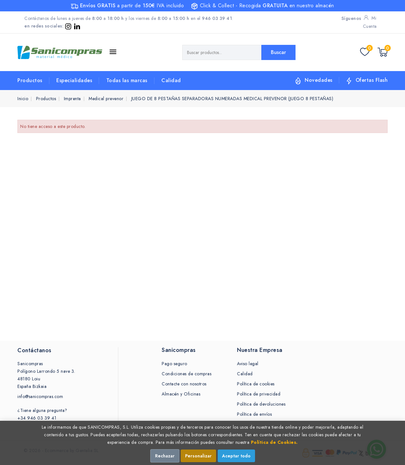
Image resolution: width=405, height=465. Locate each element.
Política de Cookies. (274, 442)
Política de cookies (256, 384)
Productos (29, 80)
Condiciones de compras (186, 374)
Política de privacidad (258, 394)
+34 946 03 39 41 (36, 418)
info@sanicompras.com (40, 396)
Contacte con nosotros (184, 384)
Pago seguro (174, 363)
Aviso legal (248, 363)
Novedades (319, 80)
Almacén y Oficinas (181, 394)
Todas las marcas (126, 80)
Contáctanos (34, 350)
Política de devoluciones (261, 404)
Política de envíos (254, 414)
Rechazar (165, 456)
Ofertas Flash (372, 80)
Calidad (171, 80)
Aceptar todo (236, 456)
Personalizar (198, 456)
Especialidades (74, 80)
